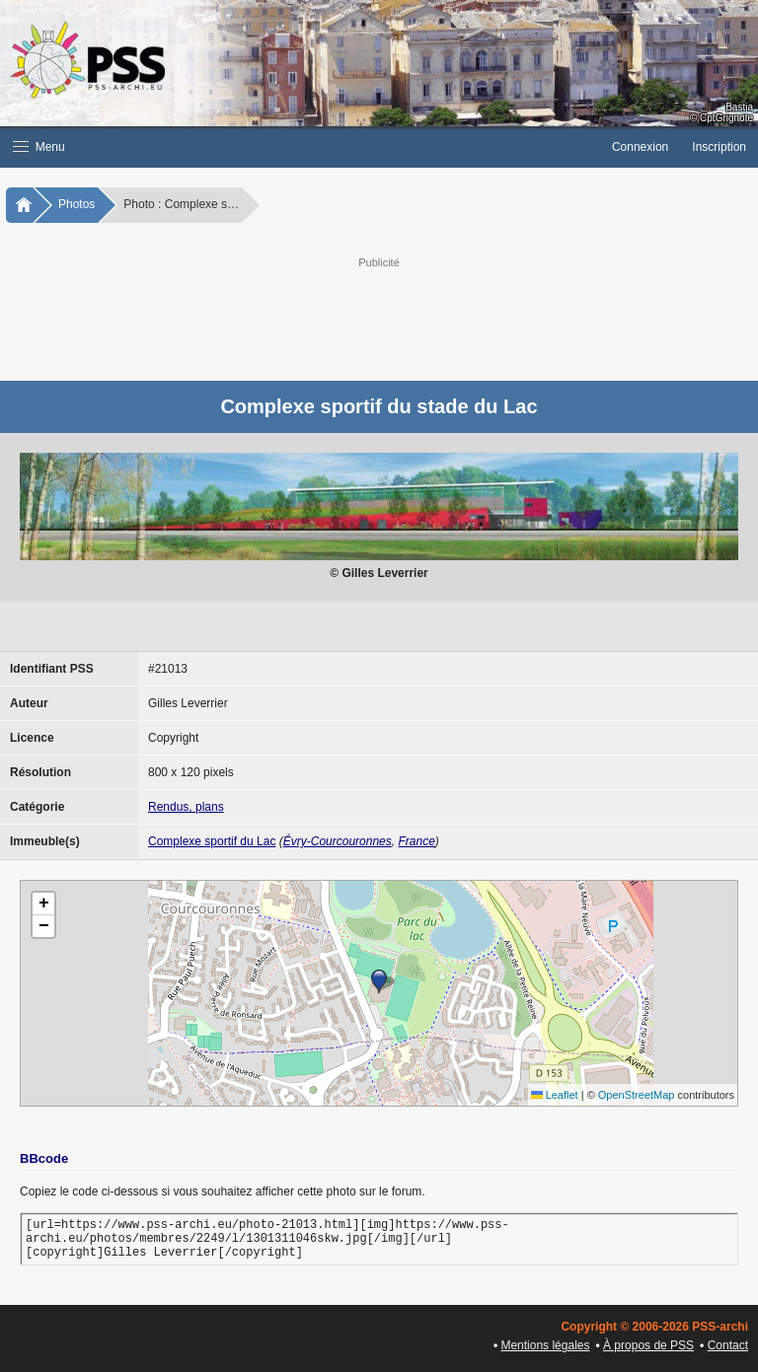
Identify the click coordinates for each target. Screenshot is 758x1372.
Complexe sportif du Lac (211, 841)
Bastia (739, 107)
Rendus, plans (186, 807)
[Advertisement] (398, 316)
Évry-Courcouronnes (337, 841)
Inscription (719, 147)
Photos (76, 204)
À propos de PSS (648, 1345)
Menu (39, 147)
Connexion (640, 147)
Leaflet (554, 1095)
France (416, 841)
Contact (728, 1345)
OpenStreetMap (636, 1095)
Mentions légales (544, 1345)
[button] (300, 147)
